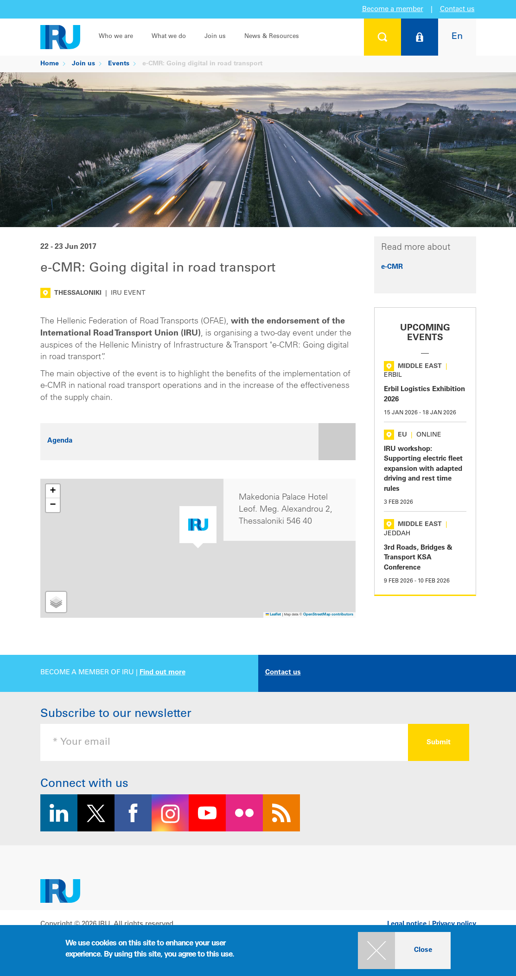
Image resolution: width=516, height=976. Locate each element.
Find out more (162, 672)
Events (118, 64)
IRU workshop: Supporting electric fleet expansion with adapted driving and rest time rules (423, 469)
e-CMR (392, 267)
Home (49, 64)
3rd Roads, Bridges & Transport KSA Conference (418, 558)
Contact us (457, 9)
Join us (215, 37)
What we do (169, 37)
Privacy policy (454, 924)
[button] (198, 527)
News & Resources (271, 37)
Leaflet (273, 614)
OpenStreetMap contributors (328, 614)
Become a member (392, 9)
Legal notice (407, 924)
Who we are (116, 37)
